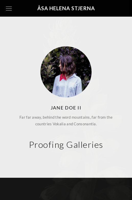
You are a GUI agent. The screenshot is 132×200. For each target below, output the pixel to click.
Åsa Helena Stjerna (66, 8)
